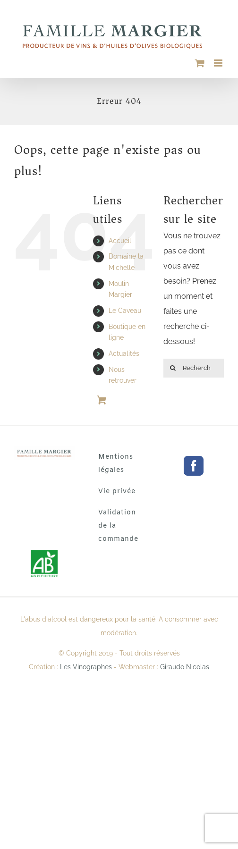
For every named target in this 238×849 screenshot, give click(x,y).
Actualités (124, 353)
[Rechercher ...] (193, 368)
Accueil (120, 240)
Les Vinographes (86, 667)
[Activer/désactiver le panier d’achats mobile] (199, 63)
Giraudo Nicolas (184, 667)
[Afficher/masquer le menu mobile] (219, 63)
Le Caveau (125, 310)
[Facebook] (194, 466)
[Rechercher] (172, 368)
